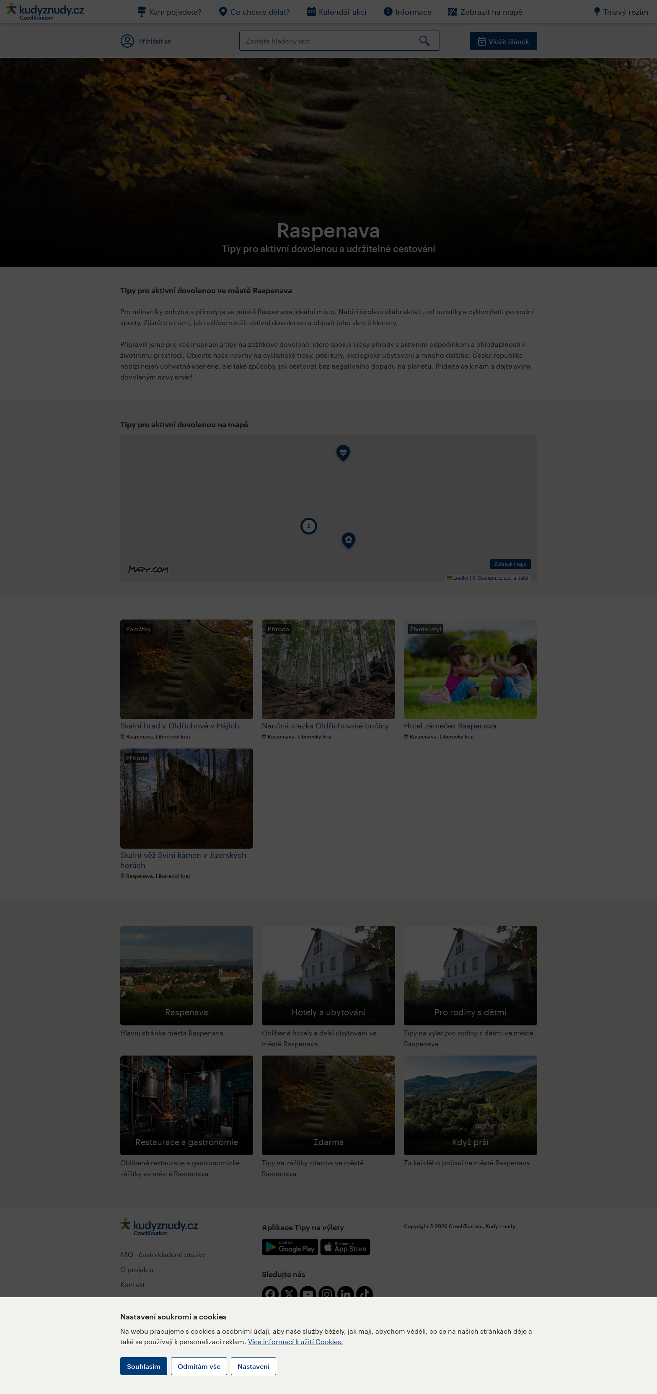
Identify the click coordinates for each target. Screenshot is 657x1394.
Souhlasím (143, 1366)
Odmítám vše (199, 1366)
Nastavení (253, 1366)
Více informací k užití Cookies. (295, 1341)
